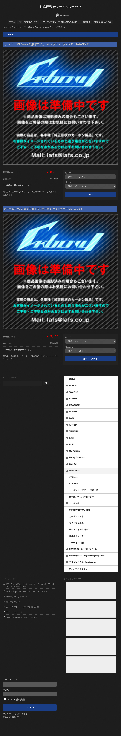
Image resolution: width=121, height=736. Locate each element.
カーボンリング (13, 602)
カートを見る (63, 14)
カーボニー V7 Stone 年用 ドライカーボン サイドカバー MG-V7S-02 (43, 209)
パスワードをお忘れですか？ (16, 713)
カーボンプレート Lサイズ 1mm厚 (21, 617)
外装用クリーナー (77, 536)
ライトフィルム (76, 523)
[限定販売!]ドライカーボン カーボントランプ (26, 591)
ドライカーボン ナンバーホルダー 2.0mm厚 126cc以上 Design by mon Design (31, 585)
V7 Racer (73, 477)
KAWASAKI (74, 405)
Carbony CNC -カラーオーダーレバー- (87, 556)
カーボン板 (74, 503)
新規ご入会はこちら (12, 717)
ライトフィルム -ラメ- (79, 529)
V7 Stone (73, 484)
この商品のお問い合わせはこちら (17, 185)
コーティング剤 (76, 543)
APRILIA (73, 425)
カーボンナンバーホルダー (81, 497)
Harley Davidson (77, 457)
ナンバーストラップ (78, 569)
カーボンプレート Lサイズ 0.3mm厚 (22, 607)
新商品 (72, 379)
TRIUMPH (73, 431)
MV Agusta (74, 451)
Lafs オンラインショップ (60, 6)
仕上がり (69, 182)
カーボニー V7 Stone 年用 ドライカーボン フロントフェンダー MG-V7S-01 (46, 44)
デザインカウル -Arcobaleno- (83, 562)
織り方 (68, 173)
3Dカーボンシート (14, 612)
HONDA (73, 385)
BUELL (72, 444)
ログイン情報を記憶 (14, 699)
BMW (71, 418)
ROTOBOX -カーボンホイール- (83, 549)
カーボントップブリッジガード (83, 490)
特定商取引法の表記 (102, 22)
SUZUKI (73, 398)
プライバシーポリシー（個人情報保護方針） (60, 22)
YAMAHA (73, 392)
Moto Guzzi (74, 470)
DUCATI (73, 412)
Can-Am (73, 464)
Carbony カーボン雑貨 (79, 510)
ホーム (12, 22)
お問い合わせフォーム (28, 22)
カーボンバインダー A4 (16, 596)
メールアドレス (29, 682)
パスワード (29, 692)
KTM (71, 438)
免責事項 (86, 22)
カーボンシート (76, 516)
